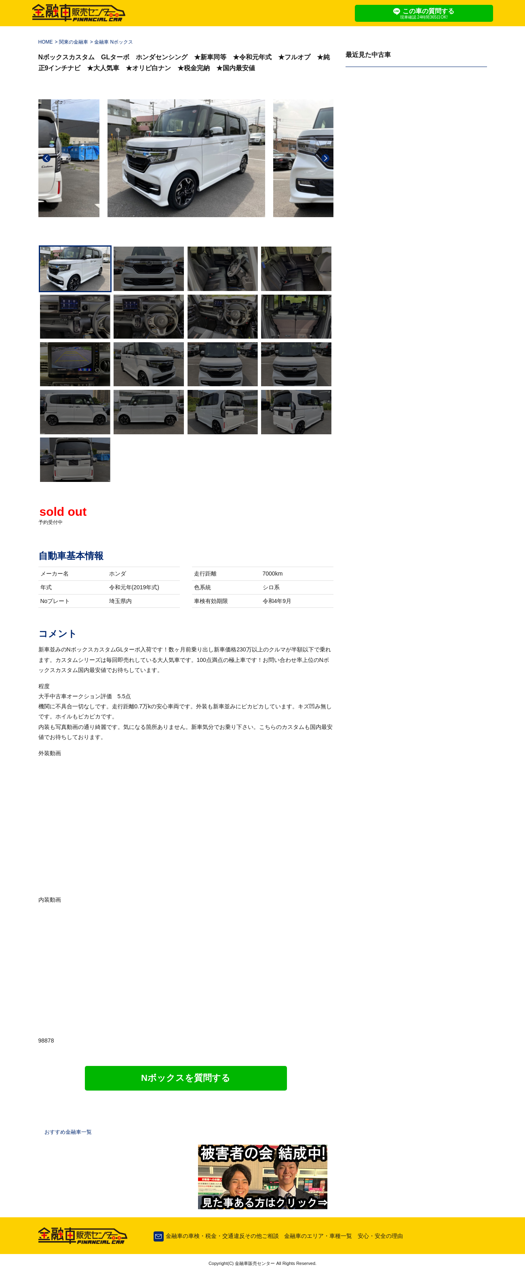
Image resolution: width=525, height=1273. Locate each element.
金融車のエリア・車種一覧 (318, 1236)
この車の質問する (424, 14)
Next (325, 158)
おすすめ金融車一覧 (68, 1132)
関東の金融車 (73, 42)
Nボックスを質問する (185, 1078)
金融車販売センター (254, 1263)
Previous (46, 158)
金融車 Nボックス (113, 42)
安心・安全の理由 (380, 1236)
